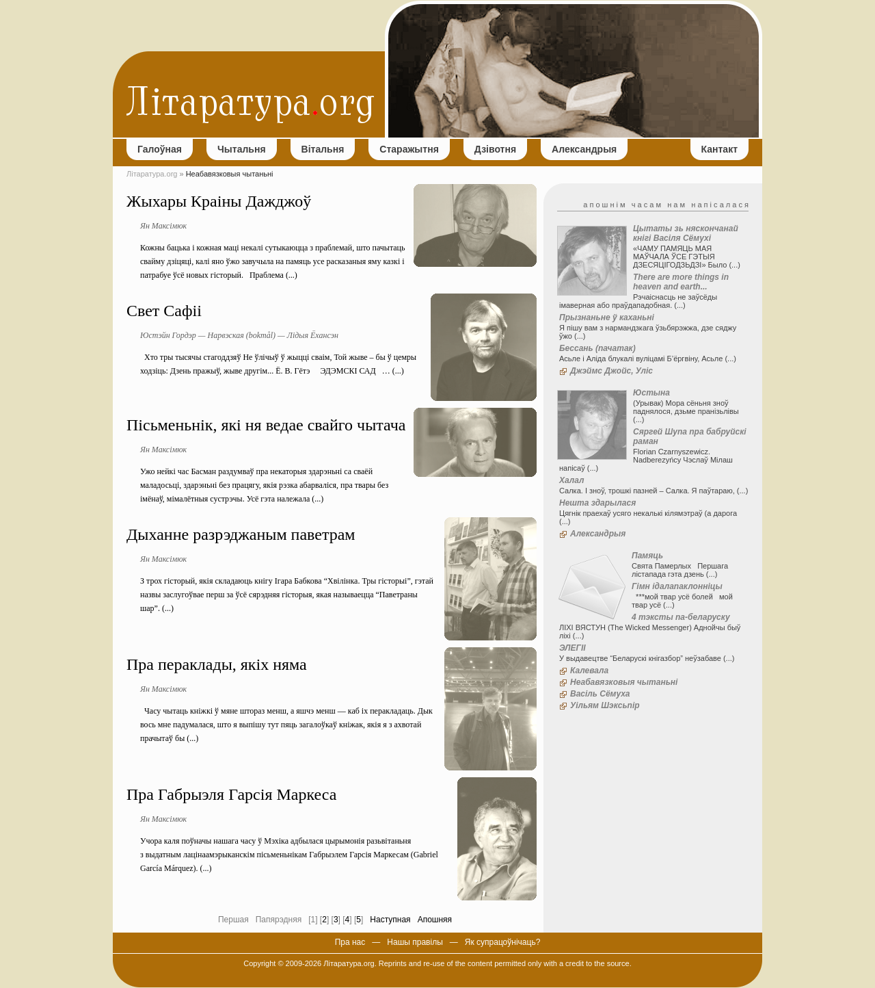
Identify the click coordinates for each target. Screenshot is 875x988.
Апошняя (435, 919)
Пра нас (350, 942)
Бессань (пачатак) (597, 348)
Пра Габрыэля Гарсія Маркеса (231, 794)
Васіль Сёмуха (600, 694)
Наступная (390, 919)
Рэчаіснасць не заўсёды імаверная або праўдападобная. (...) (638, 301)
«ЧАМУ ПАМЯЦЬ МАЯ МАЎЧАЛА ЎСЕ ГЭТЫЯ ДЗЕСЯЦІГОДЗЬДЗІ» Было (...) (686, 256)
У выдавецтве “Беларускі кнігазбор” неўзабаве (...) (646, 658)
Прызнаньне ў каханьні (606, 317)
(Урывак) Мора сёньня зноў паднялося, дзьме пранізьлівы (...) (686, 411)
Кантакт (719, 149)
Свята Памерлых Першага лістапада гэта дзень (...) (680, 570)
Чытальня (241, 149)
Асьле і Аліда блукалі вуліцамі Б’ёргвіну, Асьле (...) (647, 358)
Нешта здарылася (597, 503)
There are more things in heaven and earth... (681, 281)
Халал (571, 480)
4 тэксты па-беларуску (681, 617)
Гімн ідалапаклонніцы (677, 586)
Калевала (589, 670)
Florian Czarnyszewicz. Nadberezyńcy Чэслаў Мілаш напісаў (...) (646, 459)
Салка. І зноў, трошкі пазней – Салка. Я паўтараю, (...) (653, 490)
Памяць (647, 555)
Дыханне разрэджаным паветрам (240, 534)
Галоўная (159, 149)
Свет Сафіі (164, 311)
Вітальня (323, 149)
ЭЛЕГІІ (572, 648)
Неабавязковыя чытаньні (623, 682)
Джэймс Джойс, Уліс (611, 371)
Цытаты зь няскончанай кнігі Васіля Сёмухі (685, 233)
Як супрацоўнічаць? (503, 942)
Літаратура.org (151, 174)
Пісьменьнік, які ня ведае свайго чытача (266, 425)
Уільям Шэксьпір (605, 705)
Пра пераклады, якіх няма (216, 664)
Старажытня (408, 149)
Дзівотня (495, 149)
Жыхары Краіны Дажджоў (218, 201)
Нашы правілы (414, 942)
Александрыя (584, 149)
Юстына (651, 393)
